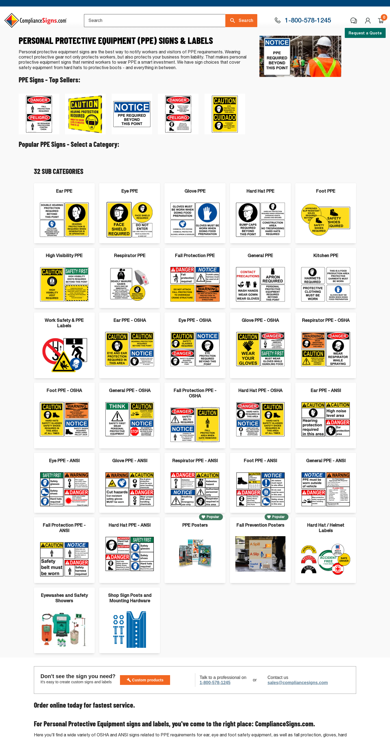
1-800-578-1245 (215, 705)
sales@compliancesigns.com (298, 705)
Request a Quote (365, 33)
